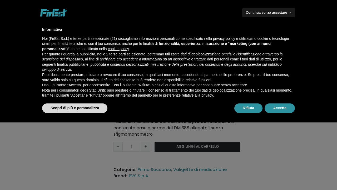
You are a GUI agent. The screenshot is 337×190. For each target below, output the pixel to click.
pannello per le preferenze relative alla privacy (175, 95)
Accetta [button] (279, 108)
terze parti (117, 54)
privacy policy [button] (224, 38)
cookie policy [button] (118, 49)
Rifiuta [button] (248, 108)
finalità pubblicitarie (72, 64)
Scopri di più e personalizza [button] (75, 108)
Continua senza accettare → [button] (268, 13)
